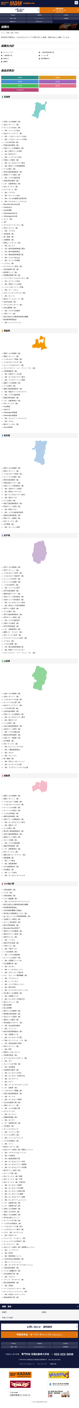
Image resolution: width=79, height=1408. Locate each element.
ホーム (3, 33)
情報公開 (53, 1364)
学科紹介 (13, 15)
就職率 (4, 1312)
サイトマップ (42, 1364)
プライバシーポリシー (26, 1364)
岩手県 (57, 81)
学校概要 (66, 18)
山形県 (20, 86)
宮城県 (20, 77)
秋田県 (20, 81)
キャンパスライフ (39, 18)
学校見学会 (59, 10)
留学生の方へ (39, 21)
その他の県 (19, 90)
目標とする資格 (7, 1317)
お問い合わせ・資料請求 (39, 1327)
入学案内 (66, 15)
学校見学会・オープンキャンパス (39, 1334)
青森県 (57, 77)
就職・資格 (13, 18)
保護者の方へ (13, 21)
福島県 (57, 86)
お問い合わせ (20, 10)
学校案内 (39, 15)
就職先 (44, 1312)
